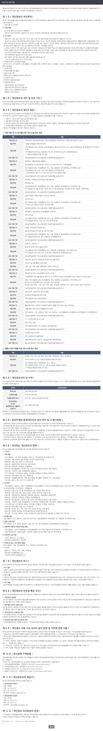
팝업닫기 (100, 2)
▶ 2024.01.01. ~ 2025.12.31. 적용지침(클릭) (19, 721)
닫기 (51, 727)
